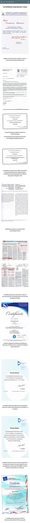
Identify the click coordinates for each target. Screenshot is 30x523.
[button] (1, 2)
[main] (15, 7)
